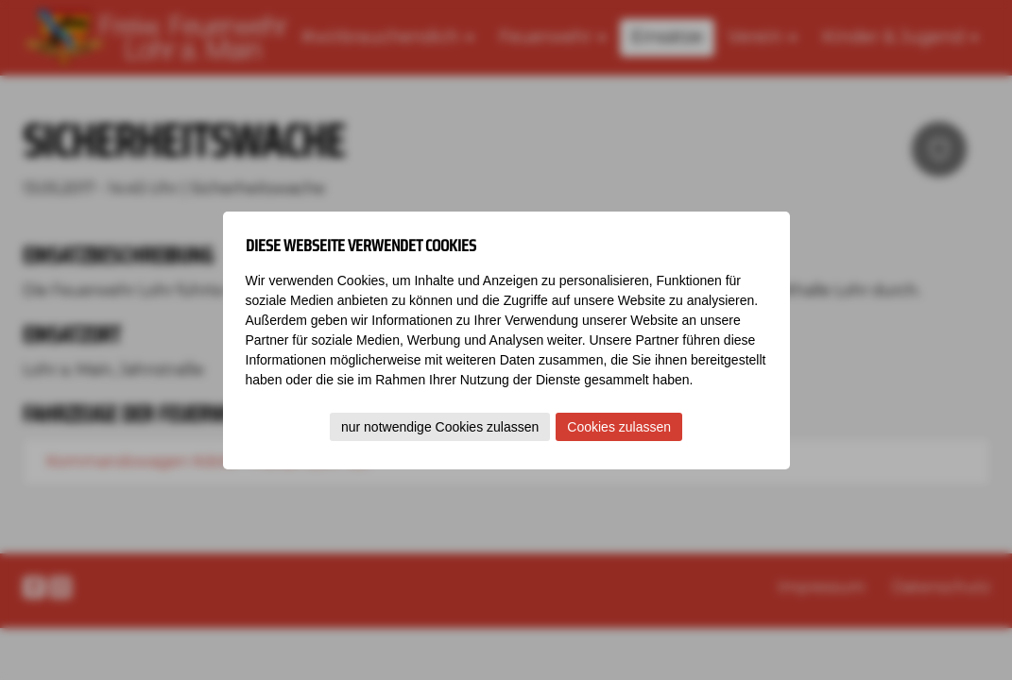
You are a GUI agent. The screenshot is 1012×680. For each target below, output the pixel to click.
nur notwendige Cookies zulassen (440, 426)
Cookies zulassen (619, 426)
